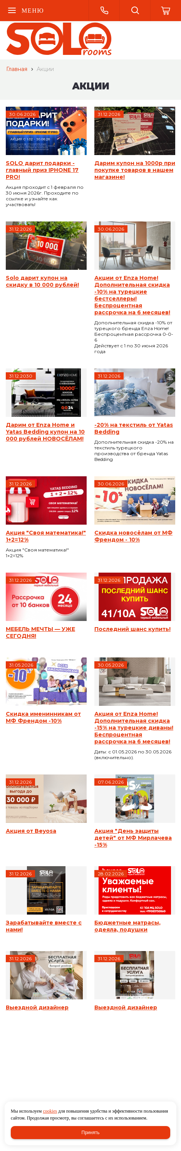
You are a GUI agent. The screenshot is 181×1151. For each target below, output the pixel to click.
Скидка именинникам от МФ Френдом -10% (43, 717)
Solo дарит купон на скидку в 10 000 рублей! (42, 281)
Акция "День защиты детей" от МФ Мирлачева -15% (133, 837)
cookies (50, 1111)
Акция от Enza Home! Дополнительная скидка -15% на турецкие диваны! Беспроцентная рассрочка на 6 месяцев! (133, 727)
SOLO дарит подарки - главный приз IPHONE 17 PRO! (42, 170)
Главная (16, 69)
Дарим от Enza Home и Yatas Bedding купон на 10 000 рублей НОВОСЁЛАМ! (45, 431)
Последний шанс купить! (132, 629)
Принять (91, 1132)
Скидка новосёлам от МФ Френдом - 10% (133, 536)
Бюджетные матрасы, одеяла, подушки (127, 926)
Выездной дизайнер (37, 1007)
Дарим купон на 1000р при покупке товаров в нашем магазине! (134, 170)
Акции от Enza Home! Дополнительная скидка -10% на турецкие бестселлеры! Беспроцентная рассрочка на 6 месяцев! (132, 295)
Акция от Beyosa (31, 830)
